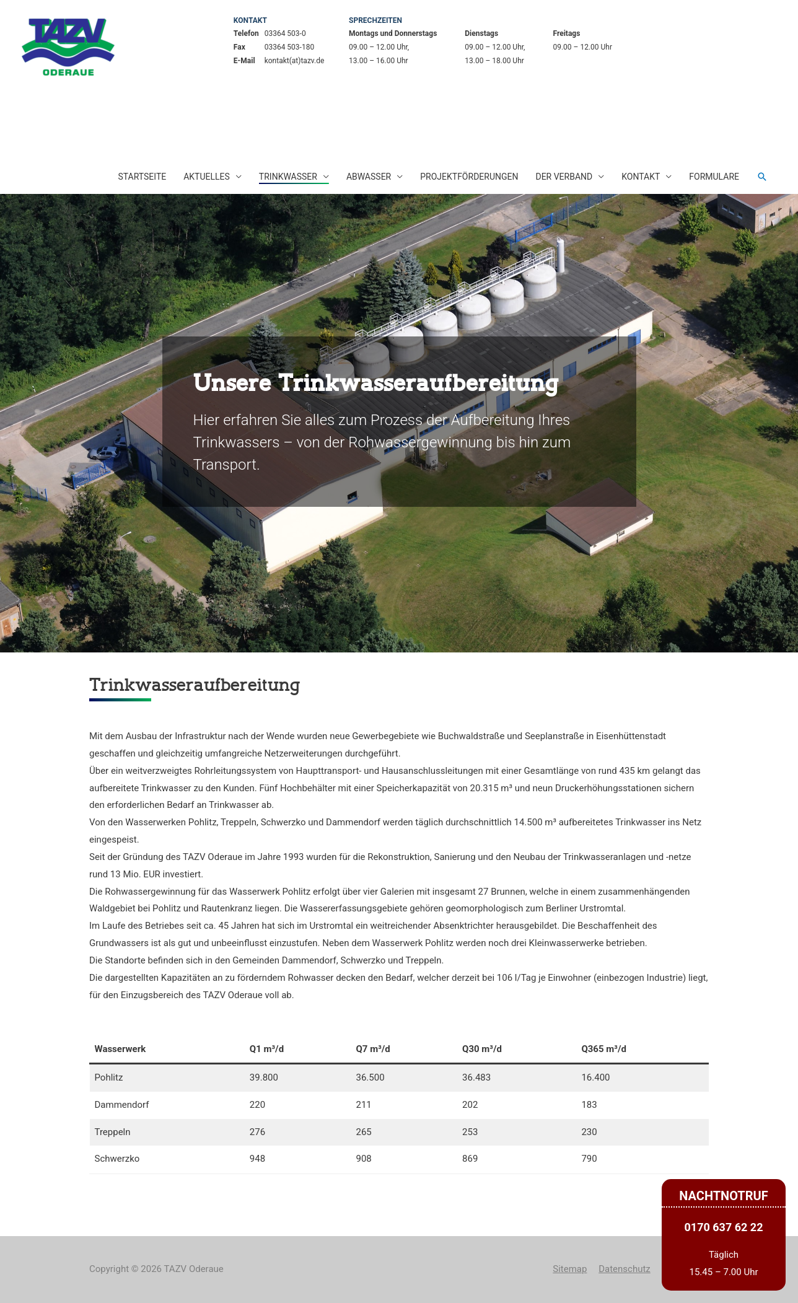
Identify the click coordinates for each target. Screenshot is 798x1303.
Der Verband (563, 177)
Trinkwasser (288, 177)
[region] (399, 423)
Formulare (714, 177)
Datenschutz (624, 1268)
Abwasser (368, 177)
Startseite (142, 177)
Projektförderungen (469, 177)
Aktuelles (206, 177)
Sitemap (570, 1268)
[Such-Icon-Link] (762, 176)
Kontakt (640, 177)
